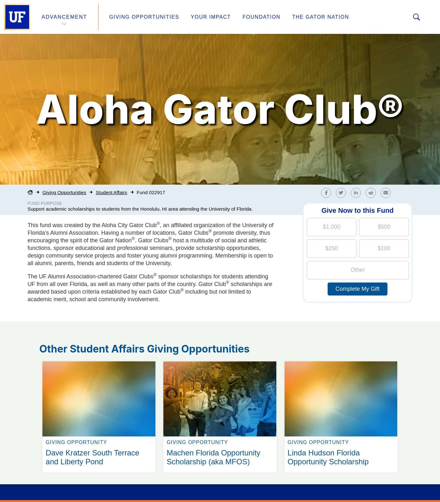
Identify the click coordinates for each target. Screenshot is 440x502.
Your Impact (211, 17)
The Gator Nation (320, 17)
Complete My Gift (358, 289)
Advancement (64, 17)
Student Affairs (111, 192)
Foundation (261, 17)
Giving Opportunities (144, 17)
